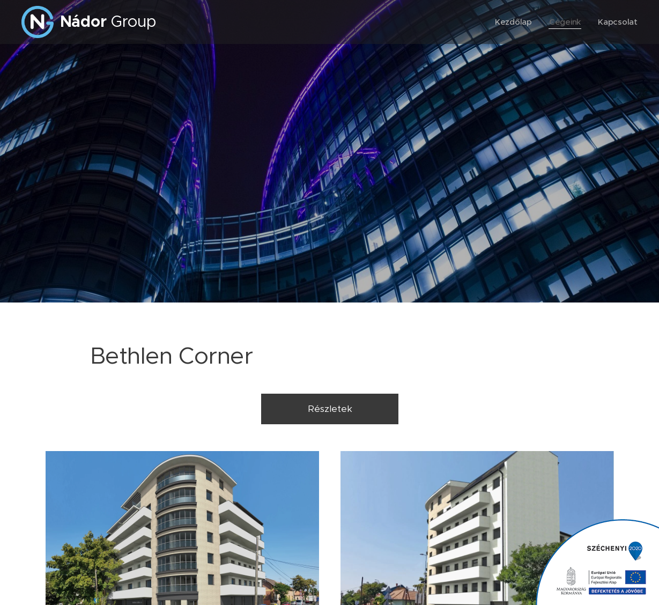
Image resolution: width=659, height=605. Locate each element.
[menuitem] (513, 22)
